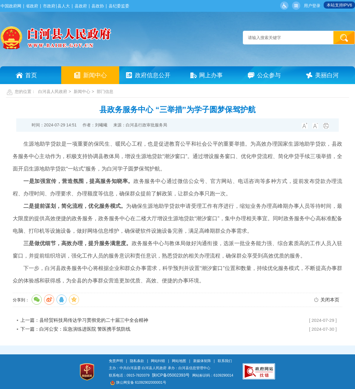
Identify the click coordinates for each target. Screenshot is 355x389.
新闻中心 (82, 91)
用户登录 (312, 5)
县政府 (81, 6)
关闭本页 (329, 299)
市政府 (49, 6)
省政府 (32, 6)
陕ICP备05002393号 (171, 375)
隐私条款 (137, 361)
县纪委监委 (119, 6)
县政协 (97, 6)
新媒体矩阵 (202, 361)
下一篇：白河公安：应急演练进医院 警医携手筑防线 (75, 329)
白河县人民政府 (52, 91)
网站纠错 (158, 361)
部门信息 (105, 91)
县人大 (63, 6)
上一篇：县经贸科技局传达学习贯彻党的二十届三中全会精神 (84, 320)
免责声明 (116, 361)
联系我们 (225, 361)
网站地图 (179, 361)
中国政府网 (11, 6)
